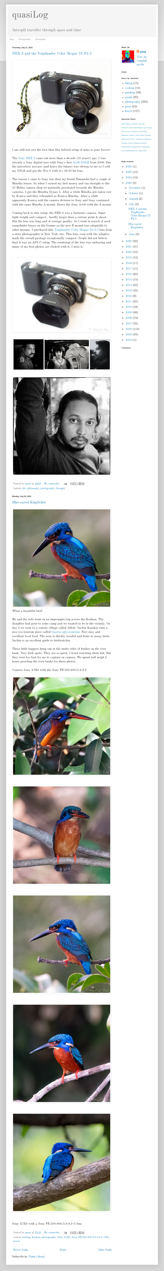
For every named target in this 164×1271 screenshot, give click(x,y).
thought (60, 488)
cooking (129, 88)
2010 (129, 307)
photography (48, 488)
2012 (129, 296)
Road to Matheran (135, 143)
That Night (143, 131)
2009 (129, 312)
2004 (129, 340)
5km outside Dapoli (136, 128)
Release (124, 143)
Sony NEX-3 (26, 158)
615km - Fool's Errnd (137, 135)
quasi (143, 51)
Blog (12, 39)
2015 (129, 279)
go (144, 128)
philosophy (33, 488)
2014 (129, 285)
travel (16, 1241)
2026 (129, 166)
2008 (129, 318)
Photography (25, 39)
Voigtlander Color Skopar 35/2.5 (76, 229)
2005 (129, 334)
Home (63, 1250)
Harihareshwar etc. (132, 150)
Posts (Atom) (37, 1256)
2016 (129, 274)
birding (26, 1237)
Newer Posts (20, 1250)
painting (130, 92)
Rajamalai (145, 147)
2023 (129, 183)
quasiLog (30, 15)
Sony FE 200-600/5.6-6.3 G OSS (90, 1237)
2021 (129, 246)
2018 (129, 263)
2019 (129, 257)
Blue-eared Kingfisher (29, 502)
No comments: (52, 484)
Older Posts (105, 1250)
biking (128, 83)
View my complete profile (142, 61)
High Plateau (125, 124)
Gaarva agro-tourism (65, 632)
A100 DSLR (81, 162)
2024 (129, 177)
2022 (129, 241)
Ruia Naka (143, 150)
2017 (129, 268)
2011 (129, 301)
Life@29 (134, 124)
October (134, 193)
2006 (129, 329)
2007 (129, 323)
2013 (129, 290)
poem (128, 106)
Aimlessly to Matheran (143, 139)
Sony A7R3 (63, 1237)
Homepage (40, 39)
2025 (129, 172)
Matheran (124, 135)
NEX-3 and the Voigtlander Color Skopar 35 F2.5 (52, 54)
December (135, 188)
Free (123, 150)
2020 (129, 252)
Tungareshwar (136, 147)
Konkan (36, 1237)
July (132, 204)
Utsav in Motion (132, 131)
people (128, 97)
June (132, 234)
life (24, 488)
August (134, 199)
